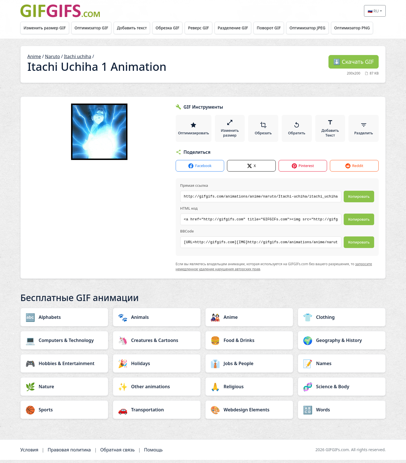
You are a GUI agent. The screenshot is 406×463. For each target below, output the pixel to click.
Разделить (363, 130)
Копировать (359, 199)
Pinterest (303, 169)
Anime (34, 56)
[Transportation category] (156, 413)
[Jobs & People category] (249, 366)
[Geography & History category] (341, 343)
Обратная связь (117, 453)
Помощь (153, 453)
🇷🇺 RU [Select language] (373, 11)
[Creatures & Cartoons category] (156, 343)
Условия (29, 453)
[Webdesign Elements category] (249, 413)
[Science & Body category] (341, 390)
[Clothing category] (341, 320)
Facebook (199, 169)
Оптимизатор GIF (93, 27)
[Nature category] (64, 390)
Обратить (297, 130)
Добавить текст (135, 27)
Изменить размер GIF (45, 27)
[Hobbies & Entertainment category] (64, 366)
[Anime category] (249, 320)
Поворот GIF (277, 27)
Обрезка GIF (172, 27)
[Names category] (341, 366)
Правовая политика (69, 453)
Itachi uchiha (77, 56)
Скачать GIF (353, 61)
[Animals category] (156, 320)
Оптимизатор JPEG (317, 27)
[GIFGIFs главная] (60, 11)
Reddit (354, 169)
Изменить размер (231, 130)
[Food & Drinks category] (249, 343)
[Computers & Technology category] (64, 343)
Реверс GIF (204, 27)
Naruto (52, 56)
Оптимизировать (193, 130)
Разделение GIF (240, 27)
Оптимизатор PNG (363, 27)
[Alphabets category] (64, 320)
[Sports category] (64, 413)
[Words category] (341, 413)
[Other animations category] (156, 390)
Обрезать (263, 130)
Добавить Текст (330, 130)
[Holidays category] (156, 366)
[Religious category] (249, 390)
